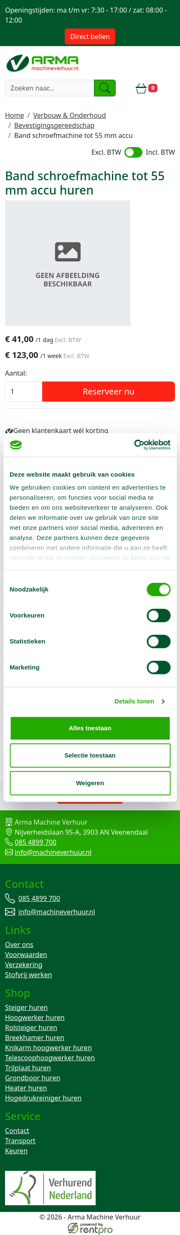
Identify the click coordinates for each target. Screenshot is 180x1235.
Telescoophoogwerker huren (50, 1057)
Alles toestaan (90, 728)
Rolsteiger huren (31, 1027)
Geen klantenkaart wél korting (60, 430)
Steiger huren (26, 1007)
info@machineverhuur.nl (53, 852)
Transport (20, 1140)
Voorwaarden (26, 954)
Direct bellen (90, 36)
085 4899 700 (35, 842)
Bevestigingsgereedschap (54, 125)
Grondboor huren (32, 1077)
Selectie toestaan (90, 755)
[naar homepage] (43, 62)
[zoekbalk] (49, 88)
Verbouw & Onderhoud (69, 115)
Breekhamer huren (34, 1037)
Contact (17, 1130)
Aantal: (16, 373)
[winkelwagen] (146, 88)
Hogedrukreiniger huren (43, 1098)
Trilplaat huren (28, 1067)
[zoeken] (105, 88)
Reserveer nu (108, 391)
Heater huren (26, 1087)
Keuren (16, 1150)
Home (14, 115)
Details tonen (134, 701)
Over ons (19, 944)
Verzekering (24, 964)
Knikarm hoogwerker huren (48, 1047)
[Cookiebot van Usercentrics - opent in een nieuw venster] (133, 444)
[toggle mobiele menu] (169, 88)
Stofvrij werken (28, 974)
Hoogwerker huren (35, 1017)
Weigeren (90, 782)
